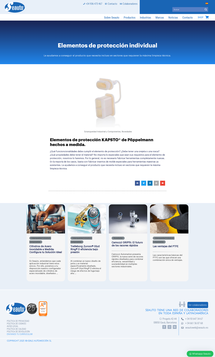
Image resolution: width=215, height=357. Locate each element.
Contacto (187, 17)
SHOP (200, 17)
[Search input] (188, 9)
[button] (137, 183)
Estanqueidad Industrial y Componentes (102, 132)
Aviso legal (12, 326)
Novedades (127, 132)
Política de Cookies (16, 323)
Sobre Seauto (111, 17)
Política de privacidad (18, 321)
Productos (129, 17)
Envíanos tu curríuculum (19, 334)
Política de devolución (18, 331)
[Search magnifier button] (205, 9)
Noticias (173, 17)
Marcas (159, 17)
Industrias (145, 17)
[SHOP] (206, 17)
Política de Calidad (16, 329)
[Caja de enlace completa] (46, 242)
